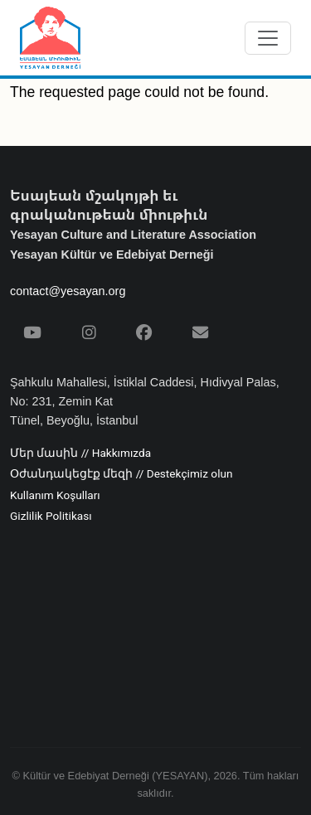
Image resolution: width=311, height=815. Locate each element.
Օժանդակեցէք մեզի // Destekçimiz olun (121, 474)
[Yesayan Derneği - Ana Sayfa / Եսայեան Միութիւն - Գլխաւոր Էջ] (50, 38)
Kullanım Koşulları (55, 495)
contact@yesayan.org (67, 291)
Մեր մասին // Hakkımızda (80, 453)
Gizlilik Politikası (51, 516)
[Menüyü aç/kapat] (268, 38)
